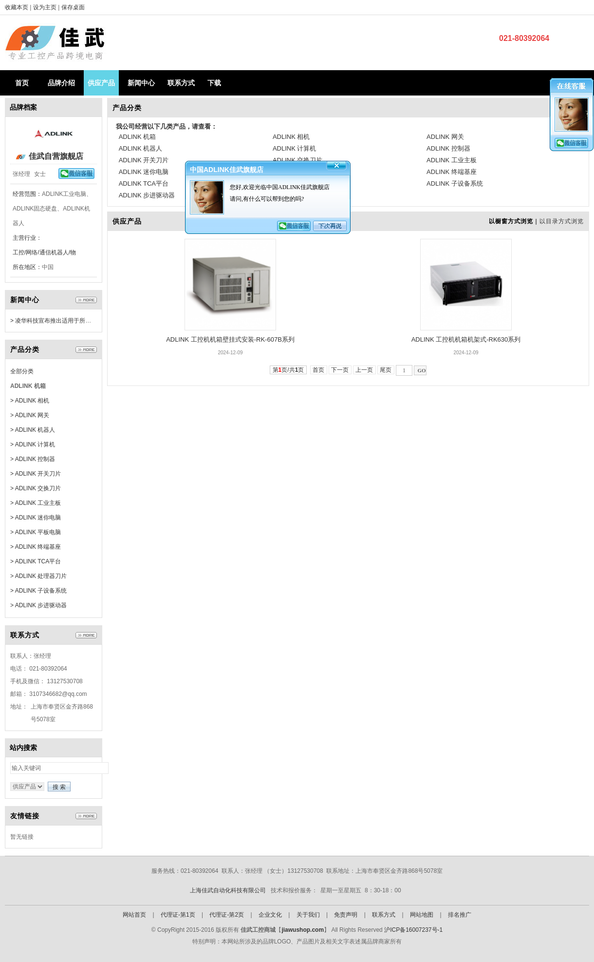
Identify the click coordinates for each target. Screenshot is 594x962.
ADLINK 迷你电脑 (144, 171)
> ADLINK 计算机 (32, 444)
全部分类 (22, 371)
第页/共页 (288, 369)
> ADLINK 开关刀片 (35, 473)
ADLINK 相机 (291, 136)
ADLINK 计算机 (294, 148)
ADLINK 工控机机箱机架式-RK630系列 (466, 339)
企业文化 (270, 914)
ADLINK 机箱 (137, 136)
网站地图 (421, 914)
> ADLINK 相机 (29, 400)
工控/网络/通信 (32, 252)
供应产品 (101, 83)
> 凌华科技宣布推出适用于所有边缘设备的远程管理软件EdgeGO (94, 320)
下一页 (340, 369)
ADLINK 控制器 (448, 148)
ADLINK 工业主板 (452, 160)
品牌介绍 (61, 83)
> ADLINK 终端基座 (35, 546)
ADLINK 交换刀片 (298, 160)
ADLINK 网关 (445, 136)
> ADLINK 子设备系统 (38, 590)
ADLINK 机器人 (141, 148)
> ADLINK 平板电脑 (35, 532)
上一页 (364, 369)
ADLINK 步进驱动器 (147, 195)
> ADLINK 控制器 (32, 459)
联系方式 (181, 83)
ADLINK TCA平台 (143, 183)
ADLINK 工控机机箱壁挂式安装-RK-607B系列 (230, 339)
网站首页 (134, 914)
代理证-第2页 (226, 914)
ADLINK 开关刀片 (144, 160)
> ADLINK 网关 (29, 415)
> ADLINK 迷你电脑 (35, 517)
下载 (214, 83)
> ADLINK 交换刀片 (35, 488)
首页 (22, 83)
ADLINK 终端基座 (452, 171)
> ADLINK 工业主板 (35, 503)
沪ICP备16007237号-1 (413, 929)
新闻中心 (141, 83)
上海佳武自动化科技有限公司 (228, 890)
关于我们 (308, 914)
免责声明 (345, 914)
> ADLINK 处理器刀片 (38, 576)
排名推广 (459, 914)
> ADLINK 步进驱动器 (38, 605)
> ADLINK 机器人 (32, 429)
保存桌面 (73, 7)
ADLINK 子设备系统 (455, 183)
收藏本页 (16, 7)
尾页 (385, 369)
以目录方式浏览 (561, 221)
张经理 (21, 174)
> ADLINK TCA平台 (35, 561)
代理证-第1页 (178, 914)
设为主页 (45, 7)
